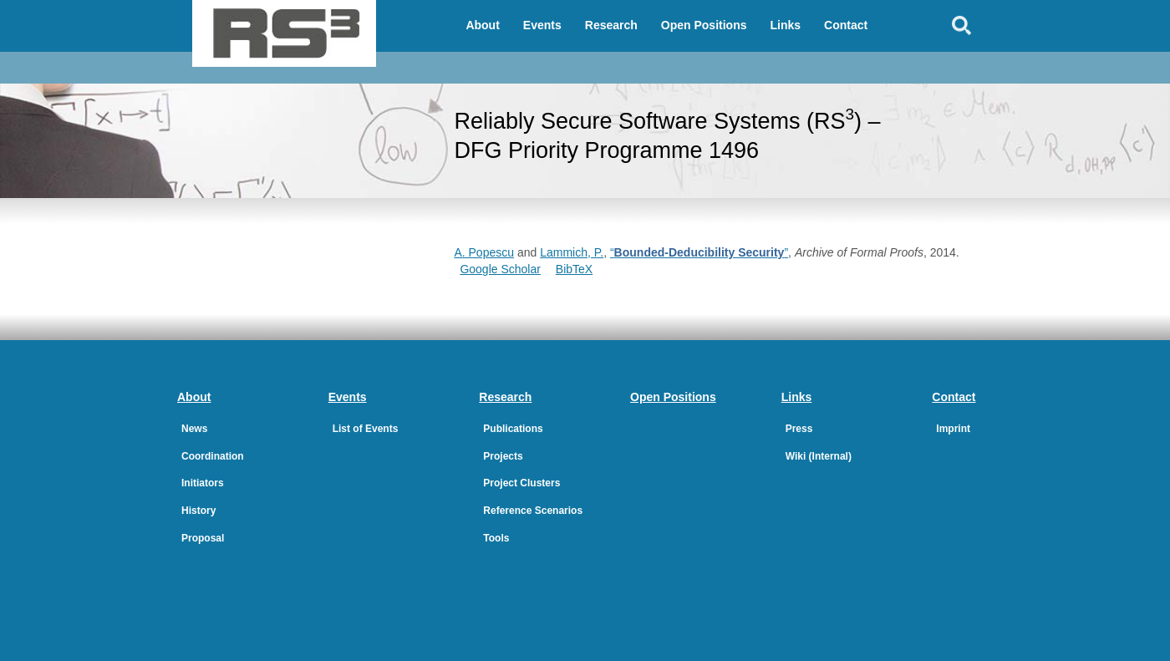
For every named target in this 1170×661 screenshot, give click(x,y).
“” (699, 252)
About (482, 25)
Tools (496, 538)
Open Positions (704, 25)
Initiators (202, 483)
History (198, 510)
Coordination (212, 456)
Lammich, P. (571, 252)
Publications (512, 429)
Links (786, 25)
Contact (845, 25)
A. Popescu (484, 252)
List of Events (366, 429)
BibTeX (574, 269)
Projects (502, 456)
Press (799, 429)
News (194, 429)
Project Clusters (521, 483)
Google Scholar (500, 269)
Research (611, 25)
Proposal (202, 538)
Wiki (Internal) (819, 456)
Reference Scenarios (532, 510)
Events (542, 25)
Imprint (953, 429)
